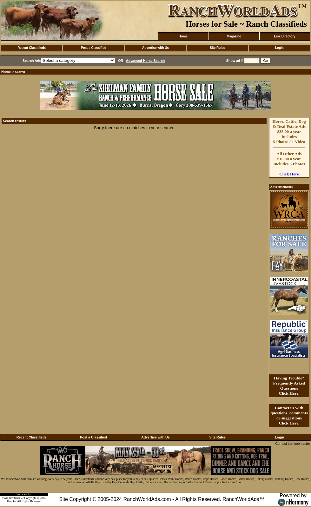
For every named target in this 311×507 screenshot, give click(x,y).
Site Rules (217, 47)
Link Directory (284, 36)
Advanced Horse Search (145, 61)
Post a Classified (93, 47)
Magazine (234, 36)
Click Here (289, 174)
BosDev (12, 501)
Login (279, 47)
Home (183, 36)
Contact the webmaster (292, 443)
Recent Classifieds (31, 47)
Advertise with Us (155, 47)
